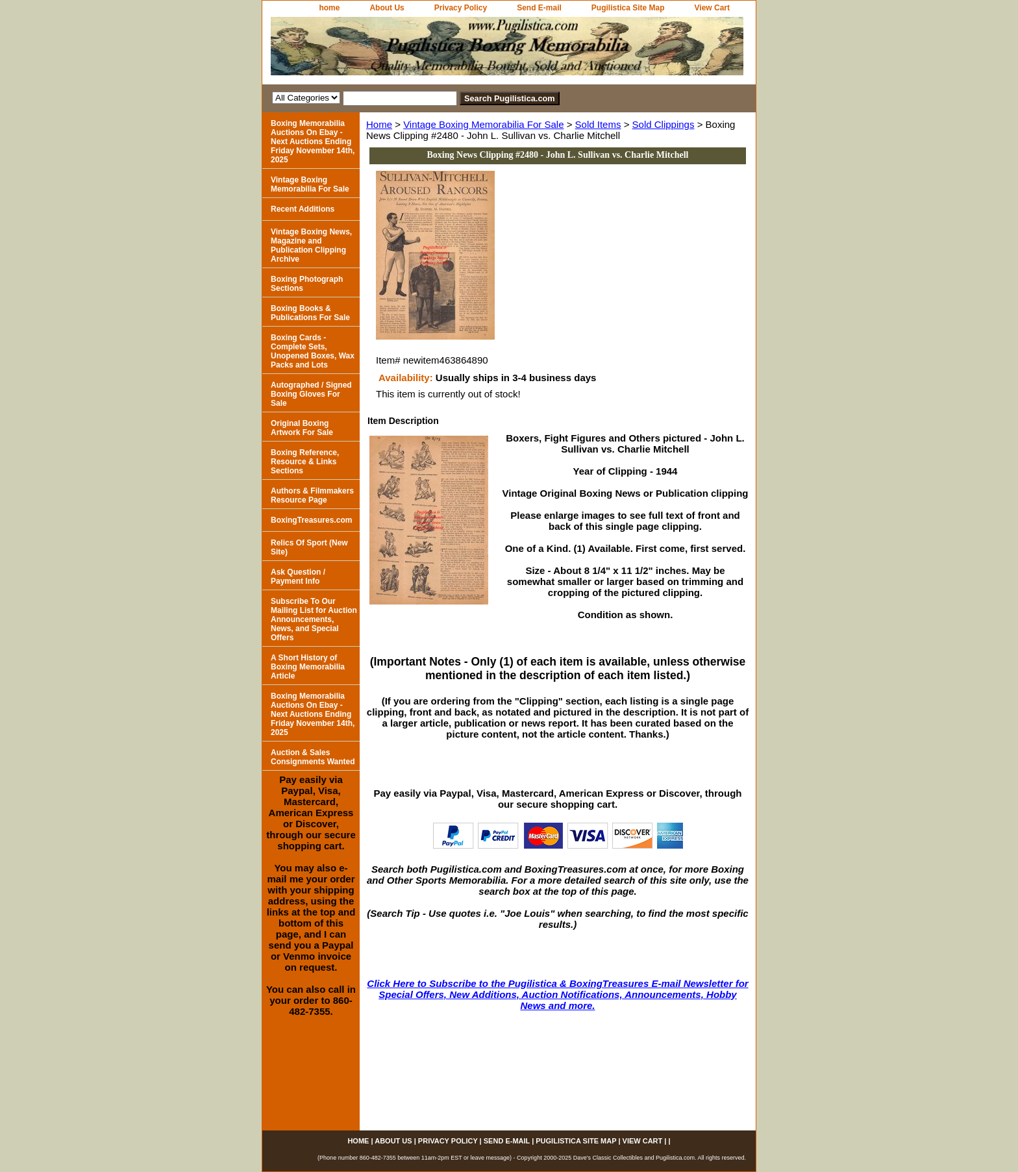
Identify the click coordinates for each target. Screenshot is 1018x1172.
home (329, 7)
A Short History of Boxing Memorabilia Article (308, 666)
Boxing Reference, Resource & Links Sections (305, 461)
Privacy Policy (460, 7)
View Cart (712, 7)
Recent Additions (302, 209)
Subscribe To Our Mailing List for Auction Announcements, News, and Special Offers (314, 619)
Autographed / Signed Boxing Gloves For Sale (311, 394)
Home (379, 124)
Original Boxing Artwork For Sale (302, 428)
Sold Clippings (663, 124)
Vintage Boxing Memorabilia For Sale (483, 124)
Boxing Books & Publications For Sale (310, 313)
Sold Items (598, 124)
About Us (386, 7)
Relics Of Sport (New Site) (309, 547)
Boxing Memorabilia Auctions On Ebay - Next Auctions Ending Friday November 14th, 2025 (312, 141)
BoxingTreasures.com (311, 520)
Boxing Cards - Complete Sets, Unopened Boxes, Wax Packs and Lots (312, 351)
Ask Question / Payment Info (298, 576)
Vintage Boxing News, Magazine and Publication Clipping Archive (311, 245)
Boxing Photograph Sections (307, 284)
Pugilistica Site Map (628, 7)
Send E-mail (539, 7)
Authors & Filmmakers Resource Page (312, 495)
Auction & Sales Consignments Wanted (313, 757)
